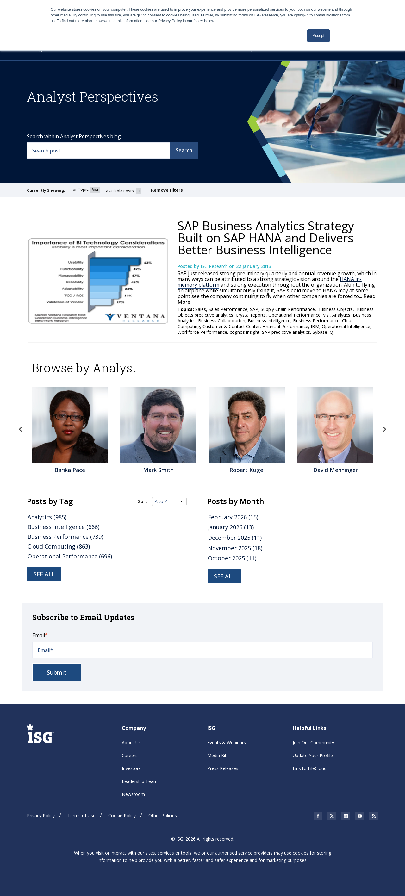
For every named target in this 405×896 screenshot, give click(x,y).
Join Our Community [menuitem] (313, 742)
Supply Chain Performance (288, 309)
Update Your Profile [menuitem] (313, 755)
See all (44, 574)
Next (384, 429)
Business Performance (316, 321)
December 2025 (235, 537)
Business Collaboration (221, 321)
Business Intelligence (269, 321)
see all (224, 576)
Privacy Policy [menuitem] (41, 815)
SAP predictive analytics (286, 332)
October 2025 (232, 558)
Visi (326, 315)
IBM (315, 326)
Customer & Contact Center (231, 326)
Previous (20, 429)
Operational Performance (294, 315)
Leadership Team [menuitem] (140, 781)
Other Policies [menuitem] (162, 815)
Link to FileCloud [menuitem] (310, 768)
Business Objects (335, 309)
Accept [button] (318, 36)
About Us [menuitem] (131, 742)
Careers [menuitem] (130, 755)
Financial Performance (285, 326)
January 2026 (231, 527)
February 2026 (233, 517)
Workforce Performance (202, 332)
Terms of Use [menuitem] (81, 815)
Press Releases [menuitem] (222, 768)
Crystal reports (251, 315)
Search (184, 149)
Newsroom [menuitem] (133, 794)
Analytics (341, 315)
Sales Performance (228, 309)
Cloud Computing (59, 546)
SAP (254, 309)
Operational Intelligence (346, 326)
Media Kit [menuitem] (217, 755)
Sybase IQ (323, 332)
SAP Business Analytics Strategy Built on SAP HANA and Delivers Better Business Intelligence (266, 237)
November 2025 (235, 547)
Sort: (143, 501)
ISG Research (215, 266)
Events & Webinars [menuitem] (226, 742)
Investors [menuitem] (131, 768)
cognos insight (244, 332)
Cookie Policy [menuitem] (122, 815)
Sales (200, 309)
